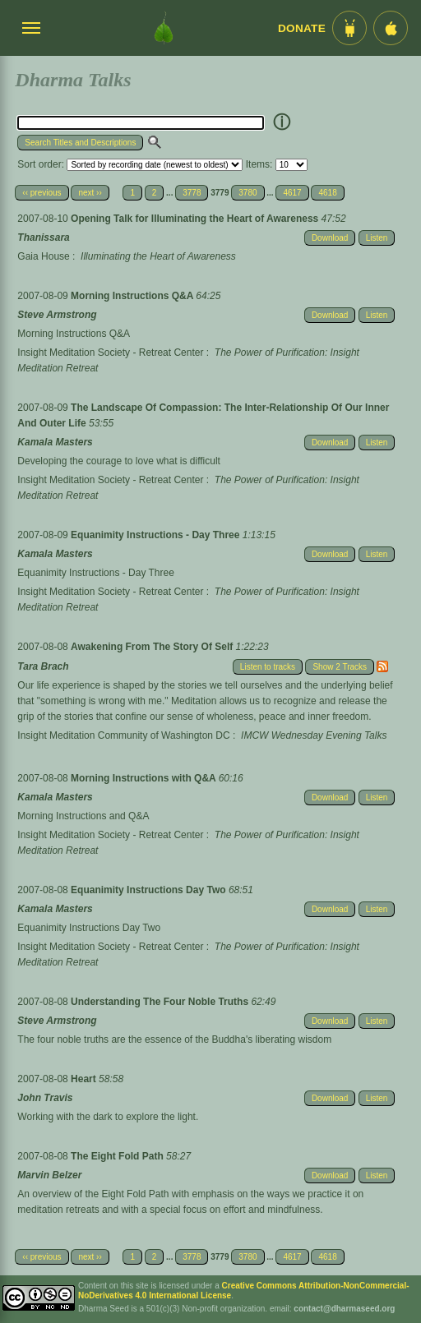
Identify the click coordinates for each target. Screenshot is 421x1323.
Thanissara (43, 237)
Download (330, 237)
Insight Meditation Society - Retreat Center (110, 352)
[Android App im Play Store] (349, 28)
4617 (292, 192)
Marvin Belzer (49, 1175)
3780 (247, 192)
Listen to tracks (267, 666)
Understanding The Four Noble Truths (161, 1001)
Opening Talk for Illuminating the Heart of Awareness (196, 218)
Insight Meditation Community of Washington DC (123, 735)
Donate (302, 28)
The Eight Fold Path (118, 1156)
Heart (85, 1079)
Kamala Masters (54, 442)
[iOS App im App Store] (390, 28)
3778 (192, 192)
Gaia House (43, 256)
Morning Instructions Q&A (133, 296)
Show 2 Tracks (339, 666)
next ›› (89, 192)
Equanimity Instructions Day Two (150, 890)
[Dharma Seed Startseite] (163, 28)
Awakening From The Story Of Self (153, 646)
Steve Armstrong (56, 314)
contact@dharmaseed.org (344, 1308)
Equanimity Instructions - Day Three (157, 535)
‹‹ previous (41, 192)
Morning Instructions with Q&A (145, 778)
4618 (327, 192)
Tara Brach (42, 666)
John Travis (44, 1098)
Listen (377, 237)
